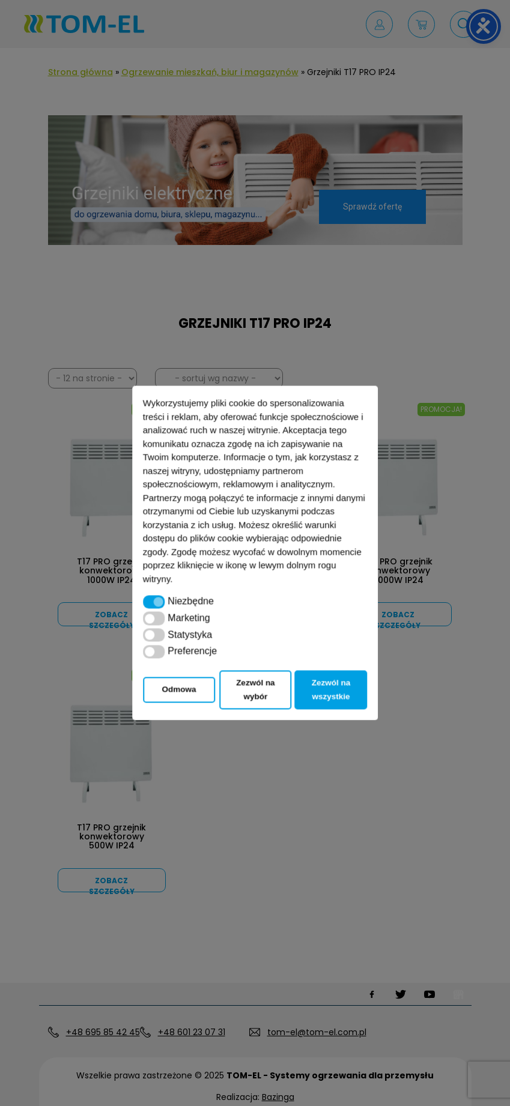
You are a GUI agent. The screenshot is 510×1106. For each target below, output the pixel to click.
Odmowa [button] (179, 689)
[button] (154, 601)
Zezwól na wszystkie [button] (331, 689)
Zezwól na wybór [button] (255, 689)
